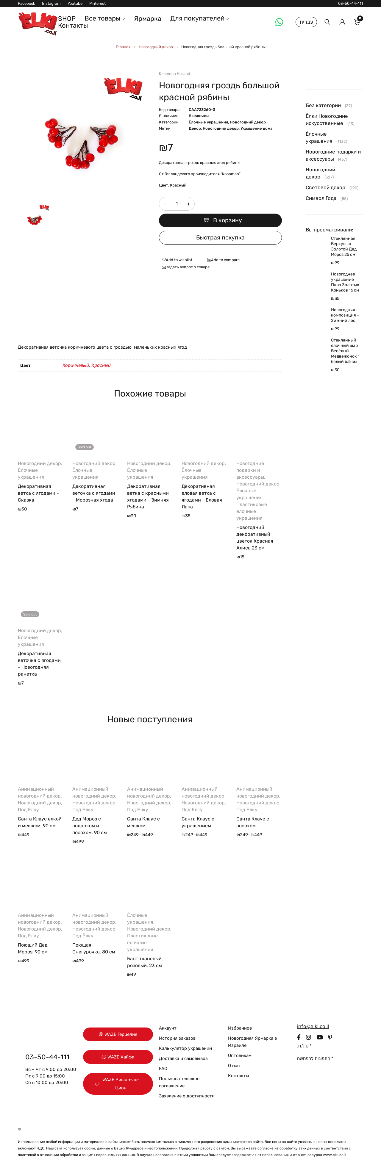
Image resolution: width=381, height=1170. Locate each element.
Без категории (323, 105)
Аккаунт (168, 1028)
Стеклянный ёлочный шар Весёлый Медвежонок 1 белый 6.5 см (345, 351)
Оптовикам (240, 1055)
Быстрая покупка (220, 237)
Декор (195, 128)
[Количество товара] (177, 204)
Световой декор (325, 187)
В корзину (227, 220)
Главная (123, 47)
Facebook (26, 3)
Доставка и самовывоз (183, 1058)
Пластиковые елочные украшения (251, 511)
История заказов (177, 1038)
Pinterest (97, 3)
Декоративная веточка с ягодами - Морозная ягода (93, 493)
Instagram (51, 3)
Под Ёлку (28, 809)
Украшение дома (256, 128)
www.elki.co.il (334, 1155)
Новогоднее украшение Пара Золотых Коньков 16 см (345, 282)
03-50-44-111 (350, 3)
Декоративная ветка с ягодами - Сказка (38, 493)
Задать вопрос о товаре (188, 267)
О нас (234, 1065)
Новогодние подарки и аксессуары (250, 470)
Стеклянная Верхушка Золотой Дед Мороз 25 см (344, 246)
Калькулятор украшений (185, 1048)
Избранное (240, 1028)
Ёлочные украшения (208, 122)
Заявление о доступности (187, 1096)
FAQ (163, 1068)
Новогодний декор (156, 47)
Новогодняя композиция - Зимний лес (345, 315)
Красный (101, 365)
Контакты (238, 1075)
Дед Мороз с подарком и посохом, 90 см (89, 825)
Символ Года (321, 198)
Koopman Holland (174, 73)
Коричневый (76, 365)
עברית (306, 22)
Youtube (75, 3)
